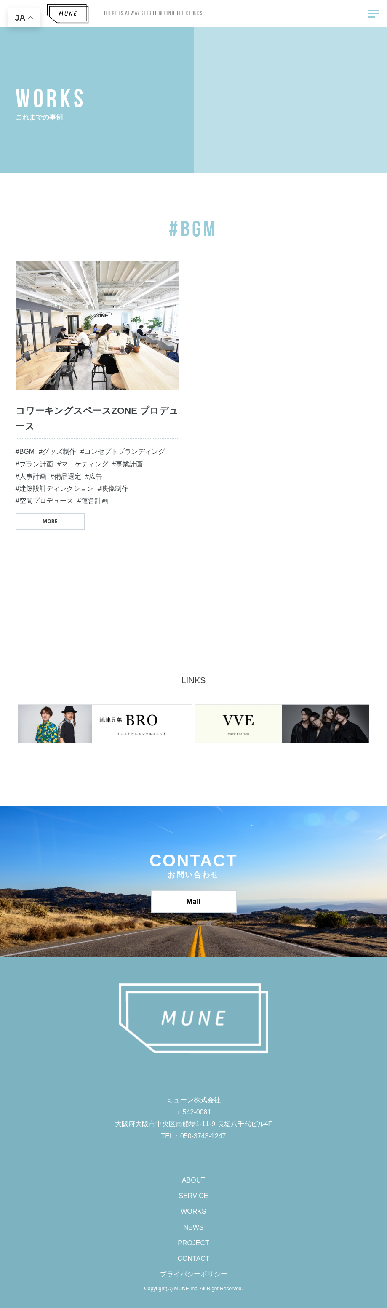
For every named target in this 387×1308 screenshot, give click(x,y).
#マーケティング (82, 464)
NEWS (194, 1227)
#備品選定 (66, 476)
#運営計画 (92, 500)
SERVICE (193, 1195)
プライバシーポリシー (193, 1274)
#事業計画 (127, 464)
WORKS (193, 1211)
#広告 (94, 476)
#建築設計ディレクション (54, 488)
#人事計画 (31, 476)
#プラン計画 (34, 464)
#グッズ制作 (57, 451)
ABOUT (193, 1180)
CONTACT (193, 1258)
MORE (50, 521)
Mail (193, 901)
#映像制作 (113, 488)
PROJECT (193, 1243)
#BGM (25, 451)
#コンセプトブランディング (122, 451)
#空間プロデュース (44, 500)
